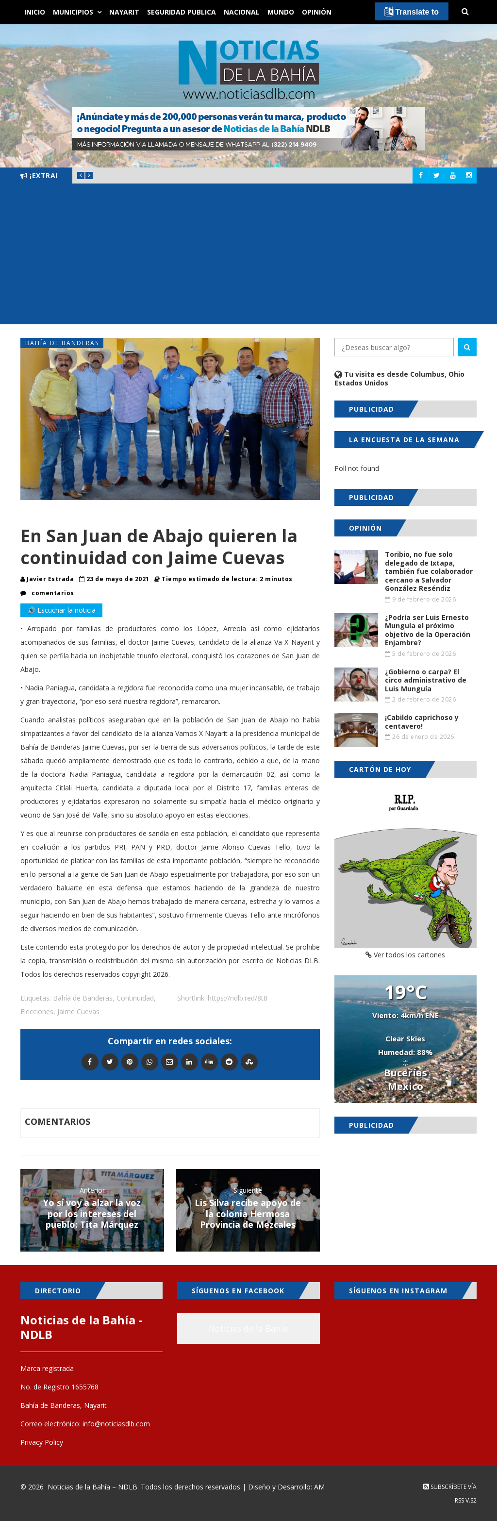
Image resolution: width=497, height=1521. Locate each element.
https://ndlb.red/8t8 (237, 998)
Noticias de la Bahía (248, 1328)
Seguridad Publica (181, 12)
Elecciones (36, 1011)
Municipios (73, 12)
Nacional (242, 12)
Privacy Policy (41, 1442)
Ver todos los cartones (405, 954)
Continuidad (135, 998)
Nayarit (124, 12)
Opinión (316, 12)
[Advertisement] (248, 256)
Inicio (34, 12)
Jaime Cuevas (78, 1011)
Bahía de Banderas (62, 343)
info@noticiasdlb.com (116, 1423)
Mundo (280, 12)
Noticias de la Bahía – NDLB (92, 1486)
